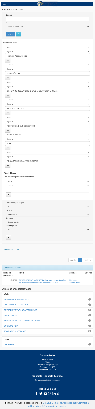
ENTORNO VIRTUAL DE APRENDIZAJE (20, 310)
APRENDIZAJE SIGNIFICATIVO (17, 299)
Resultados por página (15, 203)
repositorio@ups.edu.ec (50, 380)
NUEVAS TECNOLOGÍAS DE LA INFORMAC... (23, 321)
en (7, 23)
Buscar (9, 15)
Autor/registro (11, 226)
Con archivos (9, 344)
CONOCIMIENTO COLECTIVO (16, 305)
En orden (9, 218)
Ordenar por (11, 210)
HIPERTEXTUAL (11, 315)
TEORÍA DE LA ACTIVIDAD (15, 331)
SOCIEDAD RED (11, 326)
